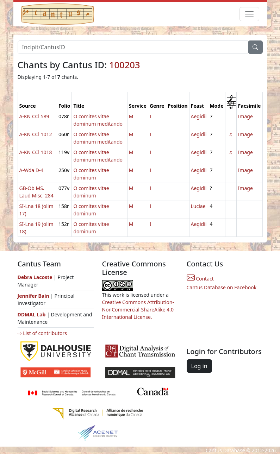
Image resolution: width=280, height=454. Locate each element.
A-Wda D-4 (31, 170)
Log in (199, 366)
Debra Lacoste (35, 277)
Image (245, 116)
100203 (124, 65)
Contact (200, 278)
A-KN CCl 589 (34, 116)
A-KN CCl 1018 (35, 152)
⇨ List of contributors (42, 333)
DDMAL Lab (32, 314)
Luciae (198, 206)
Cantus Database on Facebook (222, 287)
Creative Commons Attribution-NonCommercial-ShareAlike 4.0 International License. (138, 309)
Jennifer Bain (34, 295)
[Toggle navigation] (249, 14)
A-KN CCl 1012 (35, 134)
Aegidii (199, 116)
